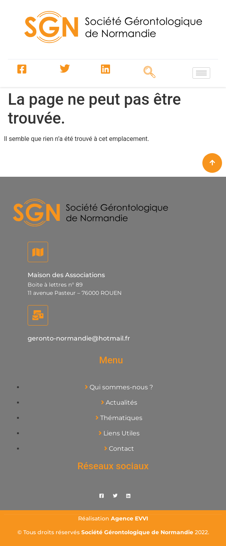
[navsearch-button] (147, 72)
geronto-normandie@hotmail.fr (79, 338)
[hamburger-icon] (201, 73)
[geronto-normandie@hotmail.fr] (38, 315)
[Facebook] (22, 69)
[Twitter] (63, 69)
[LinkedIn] (105, 69)
